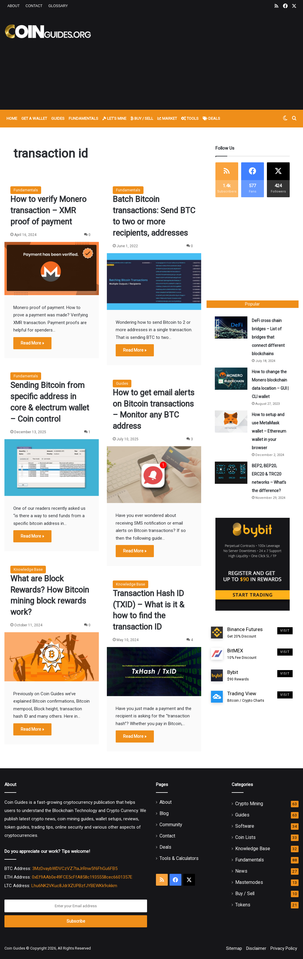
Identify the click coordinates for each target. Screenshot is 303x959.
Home (12, 118)
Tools (190, 118)
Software (244, 826)
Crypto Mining (249, 803)
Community (170, 824)
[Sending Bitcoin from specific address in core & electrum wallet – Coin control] (51, 467)
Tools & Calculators (179, 858)
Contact (33, 6)
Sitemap (234, 948)
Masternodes (249, 882)
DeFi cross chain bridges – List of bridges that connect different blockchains (268, 338)
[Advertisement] (204, 59)
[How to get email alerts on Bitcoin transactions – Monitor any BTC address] (154, 474)
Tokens (242, 905)
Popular (252, 304)
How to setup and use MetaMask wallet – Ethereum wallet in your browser (269, 432)
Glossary (58, 6)
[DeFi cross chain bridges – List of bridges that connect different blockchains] (231, 328)
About (13, 6)
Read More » (32, 343)
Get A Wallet (34, 118)
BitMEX (242, 655)
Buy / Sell (141, 118)
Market (167, 118)
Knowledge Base (28, 569)
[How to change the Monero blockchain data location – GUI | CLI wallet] (231, 379)
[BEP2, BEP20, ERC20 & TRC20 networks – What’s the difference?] (231, 473)
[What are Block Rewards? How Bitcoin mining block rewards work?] (51, 656)
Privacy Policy (283, 948)
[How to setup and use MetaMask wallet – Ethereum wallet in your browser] (231, 422)
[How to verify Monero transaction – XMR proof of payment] (51, 268)
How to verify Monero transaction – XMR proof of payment (48, 211)
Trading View (245, 697)
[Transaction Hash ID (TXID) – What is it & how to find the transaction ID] (154, 671)
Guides (58, 118)
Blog (164, 813)
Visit (285, 631)
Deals (211, 118)
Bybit (238, 676)
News (241, 871)
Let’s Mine (114, 118)
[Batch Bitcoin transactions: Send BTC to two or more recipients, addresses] (154, 281)
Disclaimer (256, 948)
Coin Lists (245, 837)
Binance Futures (245, 633)
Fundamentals (83, 118)
